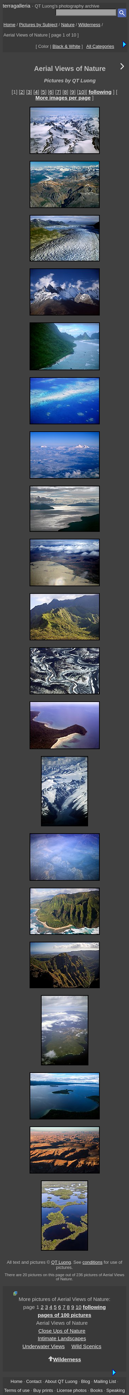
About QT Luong (61, 1381)
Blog (85, 1381)
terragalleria (16, 6)
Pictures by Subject (38, 24)
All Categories (100, 46)
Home (9, 24)
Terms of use (17, 1390)
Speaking (115, 1390)
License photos (72, 1390)
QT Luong (61, 1262)
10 (81, 92)
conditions (93, 1262)
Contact (33, 1381)
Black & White (66, 46)
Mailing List (105, 1381)
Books (96, 1390)
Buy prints (43, 1390)
